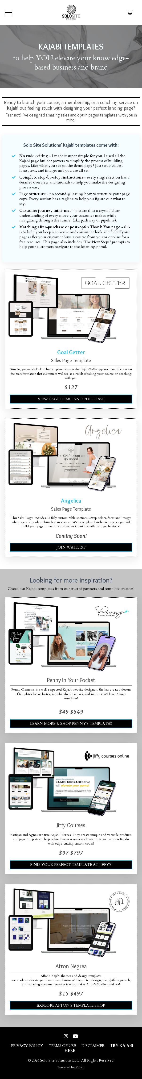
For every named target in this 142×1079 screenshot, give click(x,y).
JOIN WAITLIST (71, 547)
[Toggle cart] (130, 12)
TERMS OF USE (62, 1045)
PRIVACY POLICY (27, 1045)
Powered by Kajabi (71, 1067)
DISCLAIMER (92, 1045)
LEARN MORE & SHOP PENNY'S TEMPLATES (71, 723)
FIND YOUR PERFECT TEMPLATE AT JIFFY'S (71, 864)
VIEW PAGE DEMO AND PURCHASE (71, 399)
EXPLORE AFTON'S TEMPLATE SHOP (71, 1005)
